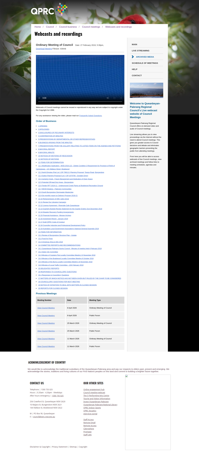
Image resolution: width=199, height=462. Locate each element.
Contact (137, 75)
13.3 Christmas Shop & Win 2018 (50, 242)
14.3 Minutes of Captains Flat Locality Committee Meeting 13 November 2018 (66, 255)
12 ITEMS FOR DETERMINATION (51, 162)
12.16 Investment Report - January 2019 (53, 219)
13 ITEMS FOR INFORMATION (49, 232)
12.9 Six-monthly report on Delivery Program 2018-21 (58, 195)
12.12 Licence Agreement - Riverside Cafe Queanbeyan (58, 205)
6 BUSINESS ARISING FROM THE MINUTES (55, 142)
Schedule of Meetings (145, 63)
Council (50, 27)
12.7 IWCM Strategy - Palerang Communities (54, 189)
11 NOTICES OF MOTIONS (48, 159)
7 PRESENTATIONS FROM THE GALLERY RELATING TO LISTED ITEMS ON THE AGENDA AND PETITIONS (79, 146)
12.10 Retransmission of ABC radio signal (53, 199)
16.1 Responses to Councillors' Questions (53, 275)
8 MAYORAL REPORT (46, 149)
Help (134, 69)
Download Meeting (44, 49)
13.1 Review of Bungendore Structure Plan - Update (57, 235)
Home (38, 27)
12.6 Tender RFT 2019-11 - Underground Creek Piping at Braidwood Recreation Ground (70, 185)
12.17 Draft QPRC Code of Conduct (51, 222)
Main (134, 44)
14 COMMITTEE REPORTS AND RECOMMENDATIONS (59, 245)
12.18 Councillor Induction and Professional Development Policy (61, 225)
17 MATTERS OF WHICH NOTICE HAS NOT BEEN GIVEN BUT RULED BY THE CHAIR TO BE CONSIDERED (79, 278)
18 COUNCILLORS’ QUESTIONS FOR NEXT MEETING (59, 282)
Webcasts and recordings (118, 27)
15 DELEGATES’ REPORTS (48, 268)
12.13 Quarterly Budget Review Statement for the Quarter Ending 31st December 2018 (70, 209)
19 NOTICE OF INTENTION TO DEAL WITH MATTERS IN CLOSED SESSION (67, 285)
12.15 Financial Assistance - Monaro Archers (54, 215)
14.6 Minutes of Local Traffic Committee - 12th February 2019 (60, 265)
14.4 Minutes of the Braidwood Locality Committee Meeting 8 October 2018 (66, 258)
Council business (68, 27)
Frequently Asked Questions (90, 116)
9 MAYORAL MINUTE (46, 152)
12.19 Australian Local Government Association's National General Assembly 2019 (68, 229)
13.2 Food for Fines (45, 238)
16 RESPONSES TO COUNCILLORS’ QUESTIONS (57, 272)
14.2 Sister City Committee (48, 252)
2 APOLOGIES (43, 129)
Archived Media (145, 57)
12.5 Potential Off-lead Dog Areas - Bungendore (56, 182)
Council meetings (91, 27)
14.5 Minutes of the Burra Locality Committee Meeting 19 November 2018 (65, 262)
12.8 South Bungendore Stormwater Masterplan (55, 192)
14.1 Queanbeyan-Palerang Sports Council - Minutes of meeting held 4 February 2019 (70, 248)
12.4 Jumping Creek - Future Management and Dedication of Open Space (65, 179)
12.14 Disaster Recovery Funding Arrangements (56, 212)
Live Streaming (140, 50)
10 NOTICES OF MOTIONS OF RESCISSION (55, 156)
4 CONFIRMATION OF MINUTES (50, 136)
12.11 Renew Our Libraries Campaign (52, 202)
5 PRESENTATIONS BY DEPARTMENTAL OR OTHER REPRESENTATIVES (66, 139)
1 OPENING (42, 126)
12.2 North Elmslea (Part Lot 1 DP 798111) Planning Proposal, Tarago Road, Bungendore (71, 172)
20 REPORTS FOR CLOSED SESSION (53, 288)
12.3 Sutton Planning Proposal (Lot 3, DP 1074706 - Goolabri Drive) (63, 176)
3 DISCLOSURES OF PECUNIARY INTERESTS (56, 132)
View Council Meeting (46, 308)
